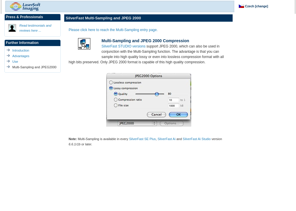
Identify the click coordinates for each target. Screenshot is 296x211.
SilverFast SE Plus (142, 139)
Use (15, 61)
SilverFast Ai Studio (197, 139)
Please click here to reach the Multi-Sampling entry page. (113, 30)
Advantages (20, 56)
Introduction (20, 50)
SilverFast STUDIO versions (124, 46)
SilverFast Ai (166, 139)
